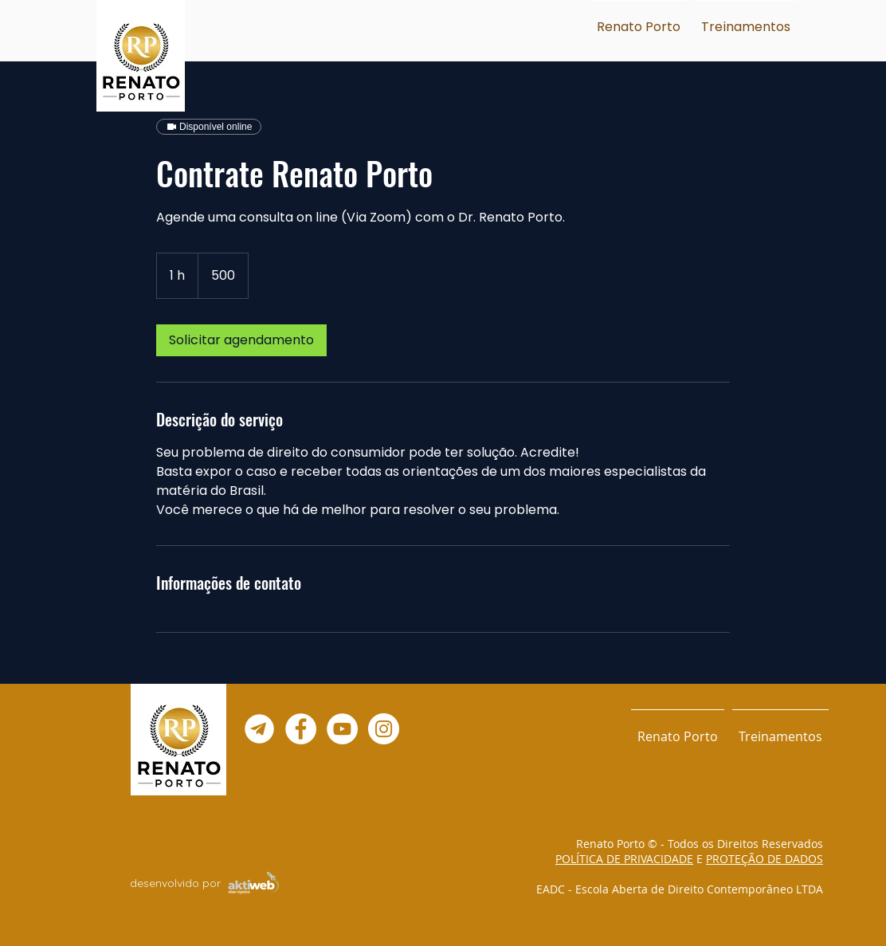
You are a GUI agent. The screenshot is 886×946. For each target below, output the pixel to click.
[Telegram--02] (259, 728)
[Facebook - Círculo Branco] (300, 728)
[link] (241, 340)
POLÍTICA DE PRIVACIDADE (624, 858)
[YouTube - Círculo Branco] (342, 728)
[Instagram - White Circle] (383, 728)
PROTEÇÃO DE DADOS (764, 858)
